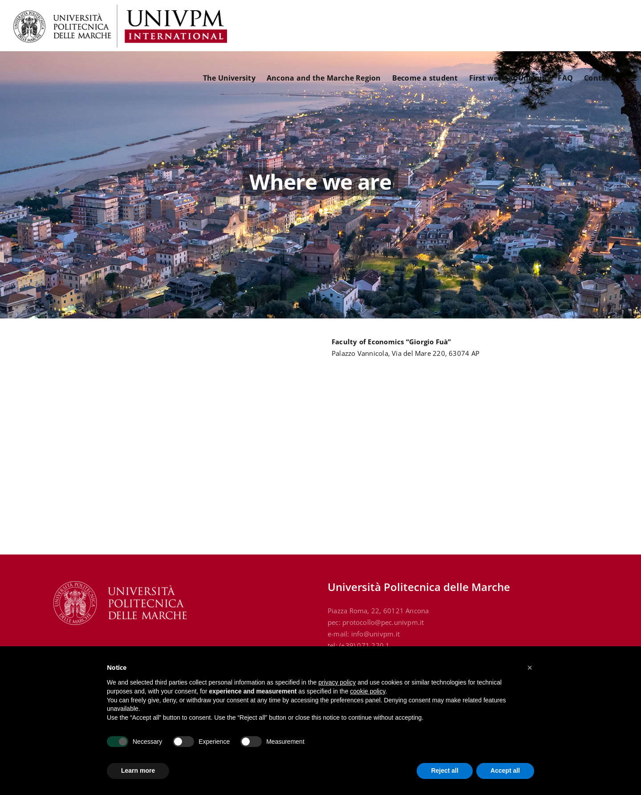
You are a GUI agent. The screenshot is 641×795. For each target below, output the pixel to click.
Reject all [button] (444, 770)
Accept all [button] (505, 770)
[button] (530, 667)
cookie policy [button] (367, 691)
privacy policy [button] (337, 682)
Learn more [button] (138, 770)
